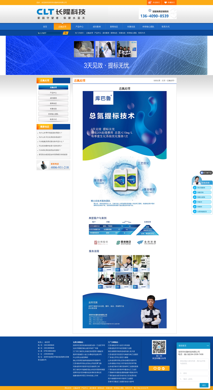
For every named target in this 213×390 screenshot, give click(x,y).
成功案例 (97, 27)
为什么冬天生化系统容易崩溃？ (50, 137)
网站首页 (68, 388)
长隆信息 (131, 27)
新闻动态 (114, 27)
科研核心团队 (148, 27)
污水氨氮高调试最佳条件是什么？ (51, 141)
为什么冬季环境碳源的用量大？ (50, 133)
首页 (45, 27)
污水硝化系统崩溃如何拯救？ (50, 150)
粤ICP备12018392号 (141, 388)
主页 (163, 81)
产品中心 (79, 27)
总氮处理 (62, 27)
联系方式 (166, 27)
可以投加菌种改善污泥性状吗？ (50, 146)
